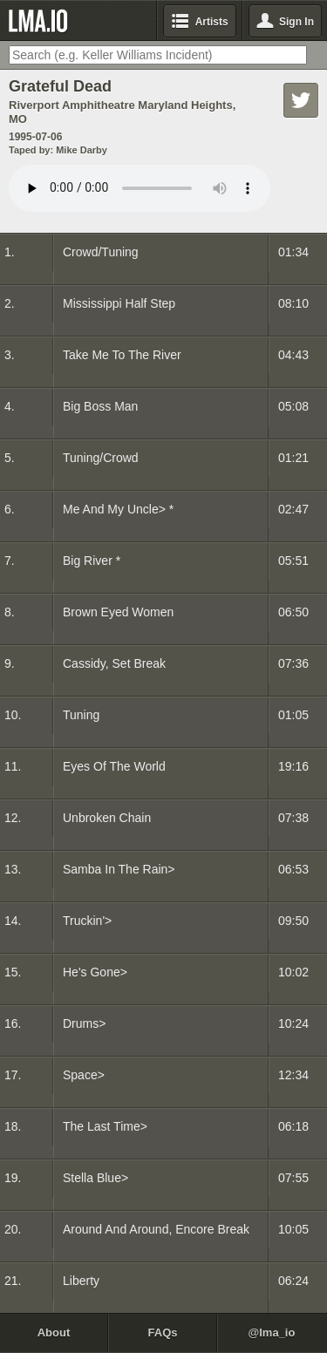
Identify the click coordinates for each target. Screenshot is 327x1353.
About (54, 1332)
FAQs (163, 1332)
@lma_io (272, 1332)
